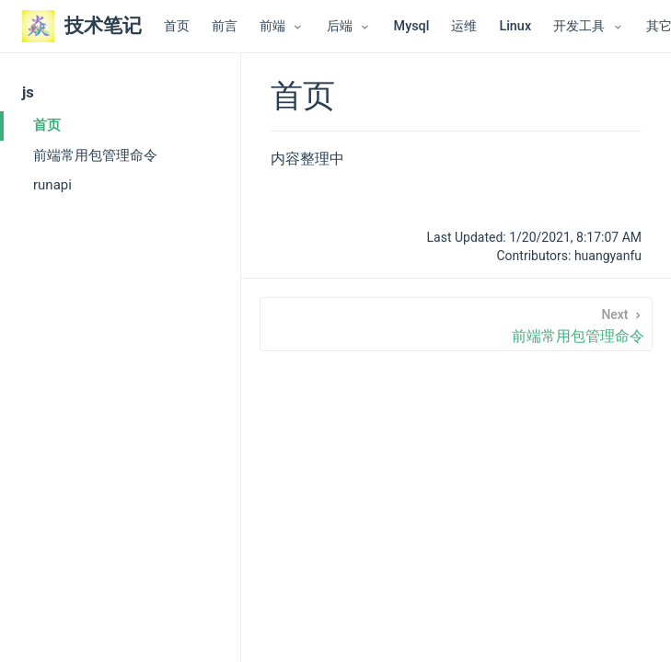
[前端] (282, 27)
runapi (52, 185)
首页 (177, 26)
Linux (515, 26)
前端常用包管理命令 (95, 155)
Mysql (412, 26)
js (28, 92)
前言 (224, 26)
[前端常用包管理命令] (456, 324)
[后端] (349, 27)
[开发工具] (588, 27)
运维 (464, 26)
